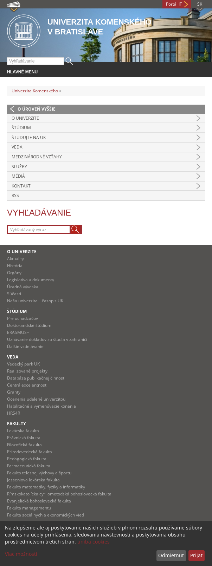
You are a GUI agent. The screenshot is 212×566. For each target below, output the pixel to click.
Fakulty (16, 424)
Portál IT (174, 4)
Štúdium (21, 128)
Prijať (196, 555)
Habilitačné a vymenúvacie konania (41, 406)
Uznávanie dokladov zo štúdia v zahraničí (47, 339)
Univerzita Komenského (35, 91)
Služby (19, 167)
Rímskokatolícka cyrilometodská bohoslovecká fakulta (59, 494)
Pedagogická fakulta (26, 459)
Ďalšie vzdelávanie (25, 346)
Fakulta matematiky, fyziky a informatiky (46, 487)
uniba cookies (93, 541)
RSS (15, 195)
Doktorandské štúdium (29, 325)
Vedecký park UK (23, 364)
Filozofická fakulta (24, 445)
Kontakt (21, 186)
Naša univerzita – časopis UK (35, 301)
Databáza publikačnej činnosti (36, 378)
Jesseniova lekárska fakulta (33, 480)
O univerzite (25, 118)
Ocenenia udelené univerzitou (36, 399)
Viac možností (21, 554)
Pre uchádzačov (22, 318)
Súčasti (14, 294)
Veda (17, 147)
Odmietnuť (171, 555)
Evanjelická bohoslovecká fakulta (39, 501)
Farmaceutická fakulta (28, 466)
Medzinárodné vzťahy (37, 157)
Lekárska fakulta (23, 431)
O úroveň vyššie (37, 109)
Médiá (18, 176)
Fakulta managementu (29, 508)
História (15, 266)
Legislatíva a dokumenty (30, 280)
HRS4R (13, 413)
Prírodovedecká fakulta (29, 452)
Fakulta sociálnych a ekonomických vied (45, 515)
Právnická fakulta (23, 438)
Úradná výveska (22, 287)
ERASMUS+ (18, 332)
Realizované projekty (27, 371)
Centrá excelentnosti (27, 385)
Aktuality (15, 259)
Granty (13, 392)
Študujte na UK (29, 137)
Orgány (14, 273)
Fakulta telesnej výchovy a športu (39, 473)
